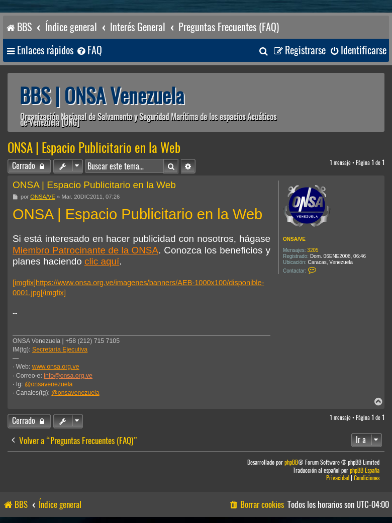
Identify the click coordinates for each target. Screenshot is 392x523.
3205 (312, 250)
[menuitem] (89, 50)
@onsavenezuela (48, 384)
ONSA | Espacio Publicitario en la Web (94, 147)
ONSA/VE (294, 239)
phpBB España (364, 470)
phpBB (291, 462)
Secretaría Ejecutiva (59, 349)
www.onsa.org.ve (55, 366)
